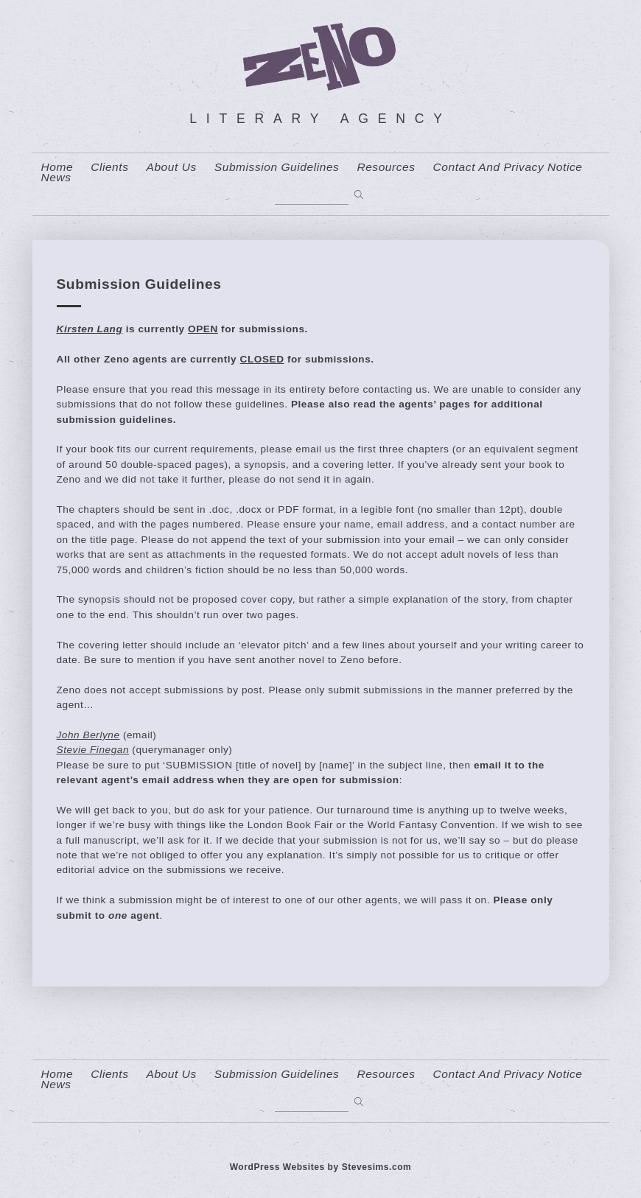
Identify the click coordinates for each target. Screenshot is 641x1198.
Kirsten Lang (90, 328)
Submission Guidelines (277, 167)
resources (386, 167)
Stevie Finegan (93, 749)
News (56, 177)
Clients (109, 167)
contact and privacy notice (508, 167)
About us (172, 167)
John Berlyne (88, 734)
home (57, 167)
